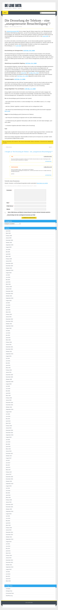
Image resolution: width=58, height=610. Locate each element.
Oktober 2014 (9, 537)
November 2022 (9, 321)
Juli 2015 (8, 516)
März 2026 (8, 233)
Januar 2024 (8, 288)
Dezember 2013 (9, 560)
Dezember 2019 (9, 402)
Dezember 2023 (9, 291)
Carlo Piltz (19, 26)
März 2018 (8, 448)
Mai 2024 (8, 279)
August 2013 (8, 569)
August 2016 (8, 486)
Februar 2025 (9, 258)
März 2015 (8, 525)
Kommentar (10, 190)
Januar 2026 (8, 237)
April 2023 (8, 309)
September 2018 (9, 435)
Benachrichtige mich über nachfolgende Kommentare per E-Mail (21, 215)
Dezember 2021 (9, 346)
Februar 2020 (9, 397)
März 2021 (8, 367)
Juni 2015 (8, 518)
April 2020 (8, 393)
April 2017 (8, 467)
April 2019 (8, 421)
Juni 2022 (8, 333)
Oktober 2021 (9, 351)
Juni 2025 (8, 249)
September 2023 (9, 298)
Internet (22, 141)
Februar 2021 (9, 370)
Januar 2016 (8, 502)
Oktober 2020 (9, 379)
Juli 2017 (8, 460)
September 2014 (9, 539)
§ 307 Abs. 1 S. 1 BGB (30, 88)
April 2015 (8, 523)
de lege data (13, 5)
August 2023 (8, 300)
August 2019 (8, 411)
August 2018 (8, 437)
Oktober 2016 (9, 481)
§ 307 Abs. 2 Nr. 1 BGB (31, 63)
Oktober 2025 (9, 242)
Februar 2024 (9, 286)
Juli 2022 (8, 330)
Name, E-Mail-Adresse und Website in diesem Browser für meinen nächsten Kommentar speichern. (29, 212)
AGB (13, 141)
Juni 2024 (8, 277)
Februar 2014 (9, 555)
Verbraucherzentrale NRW (13, 31)
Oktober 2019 (9, 407)
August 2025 (8, 247)
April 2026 (8, 231)
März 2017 (8, 469)
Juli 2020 (8, 386)
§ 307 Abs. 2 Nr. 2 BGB (29, 50)
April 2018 (8, 446)
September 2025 (9, 244)
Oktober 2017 (9, 455)
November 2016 (9, 479)
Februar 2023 (9, 314)
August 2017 (8, 458)
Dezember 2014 (9, 532)
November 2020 (9, 377)
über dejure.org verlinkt (42, 183)
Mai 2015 (8, 520)
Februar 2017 (9, 472)
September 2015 (9, 511)
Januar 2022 (8, 344)
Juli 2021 (8, 358)
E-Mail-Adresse (10, 206)
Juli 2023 (8, 302)
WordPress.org (9, 595)
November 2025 (9, 240)
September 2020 (9, 381)
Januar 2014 (8, 557)
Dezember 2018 (9, 430)
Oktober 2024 (9, 268)
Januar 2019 (8, 428)
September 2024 (9, 270)
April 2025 (8, 254)
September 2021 (9, 353)
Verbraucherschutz (43, 141)
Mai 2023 (8, 307)
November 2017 (9, 453)
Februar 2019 (9, 425)
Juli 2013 (8, 571)
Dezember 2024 (9, 263)
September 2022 (9, 326)
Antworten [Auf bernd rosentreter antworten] (48, 175)
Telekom (32, 141)
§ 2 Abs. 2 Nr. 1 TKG (34, 72)
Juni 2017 (8, 462)
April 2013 (8, 578)
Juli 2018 (8, 439)
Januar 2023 (8, 316)
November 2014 (9, 534)
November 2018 (9, 432)
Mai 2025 (8, 251)
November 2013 (9, 562)
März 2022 (8, 339)
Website (8, 209)
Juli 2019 (8, 414)
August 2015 (8, 513)
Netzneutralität (27, 141)
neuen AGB (45, 36)
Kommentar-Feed (10, 593)
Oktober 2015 (9, 509)
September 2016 (9, 483)
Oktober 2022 (9, 323)
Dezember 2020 (9, 374)
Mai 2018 (8, 444)
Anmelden (8, 588)
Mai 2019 (8, 418)
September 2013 (9, 567)
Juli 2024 (8, 275)
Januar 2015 (8, 530)
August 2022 (8, 328)
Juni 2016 (8, 490)
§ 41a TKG (23, 72)
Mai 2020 (8, 390)
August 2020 (8, 384)
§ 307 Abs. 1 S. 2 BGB (19, 79)
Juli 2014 (8, 543)
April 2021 (8, 365)
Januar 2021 (8, 372)
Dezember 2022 (9, 319)
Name (8, 202)
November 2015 (9, 506)
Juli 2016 (8, 488)
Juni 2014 (8, 546)
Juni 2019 (8, 416)
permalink (5, 142)
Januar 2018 (8, 451)
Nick (12, 156)
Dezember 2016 (9, 476)
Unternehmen (37, 141)
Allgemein (16, 141)
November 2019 (9, 404)
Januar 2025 (8, 261)
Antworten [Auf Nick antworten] (48, 161)
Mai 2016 (8, 492)
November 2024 (9, 265)
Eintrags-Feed (9, 591)
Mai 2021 (8, 363)
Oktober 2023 (9, 295)
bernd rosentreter (14, 166)
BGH (19, 141)
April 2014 (8, 550)
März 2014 (8, 553)
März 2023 (8, 312)
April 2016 (8, 495)
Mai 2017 (8, 465)
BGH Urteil (7, 111)
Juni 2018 (8, 441)
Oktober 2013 (9, 564)
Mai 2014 (8, 548)
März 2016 (8, 497)
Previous (8, 147)
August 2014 (8, 541)
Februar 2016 (9, 499)
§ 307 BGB (18, 45)
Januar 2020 (8, 400)
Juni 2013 (8, 574)
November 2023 (9, 293)
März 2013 (8, 581)
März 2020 (8, 395)
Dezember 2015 (9, 504)
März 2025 (8, 256)
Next (51, 147)
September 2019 (9, 409)
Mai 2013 (8, 576)
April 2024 (8, 282)
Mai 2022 (8, 335)
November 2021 (9, 349)
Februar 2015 (9, 527)
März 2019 (8, 423)
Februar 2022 (9, 342)
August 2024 (8, 272)
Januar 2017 (8, 474)
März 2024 (8, 284)
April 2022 (8, 337)
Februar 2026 (9, 235)
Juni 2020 (8, 388)
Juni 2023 (8, 305)
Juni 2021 (8, 360)
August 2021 (8, 356)
